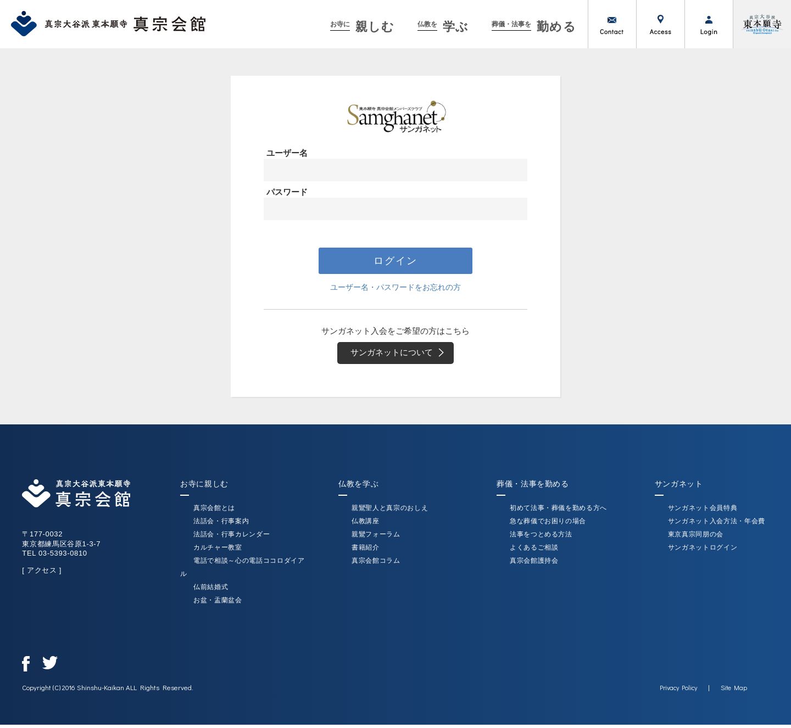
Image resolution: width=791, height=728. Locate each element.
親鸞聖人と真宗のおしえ (390, 511)
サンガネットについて (401, 355)
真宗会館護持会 (534, 564)
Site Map (734, 690)
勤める (534, 26)
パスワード (287, 192)
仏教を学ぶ (358, 487)
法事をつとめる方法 (541, 537)
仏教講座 (366, 524)
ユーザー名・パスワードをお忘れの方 (396, 288)
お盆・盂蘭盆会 (217, 603)
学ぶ (443, 26)
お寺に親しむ (204, 487)
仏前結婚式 (210, 590)
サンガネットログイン (703, 551)
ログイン (708, 24)
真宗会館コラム (376, 564)
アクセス (660, 24)
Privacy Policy (678, 690)
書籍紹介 (366, 551)
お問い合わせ (612, 24)
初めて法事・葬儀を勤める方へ (558, 511)
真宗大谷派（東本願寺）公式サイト (762, 24)
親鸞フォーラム (376, 537)
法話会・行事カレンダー (231, 537)
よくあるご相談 (534, 551)
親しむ (362, 26)
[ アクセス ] (42, 573)
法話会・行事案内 (221, 524)
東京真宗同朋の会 (695, 537)
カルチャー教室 (217, 551)
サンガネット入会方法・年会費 (716, 524)
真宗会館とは (214, 511)
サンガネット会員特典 (703, 511)
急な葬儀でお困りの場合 (548, 524)
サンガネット (679, 487)
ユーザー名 (287, 153)
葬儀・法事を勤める (533, 487)
